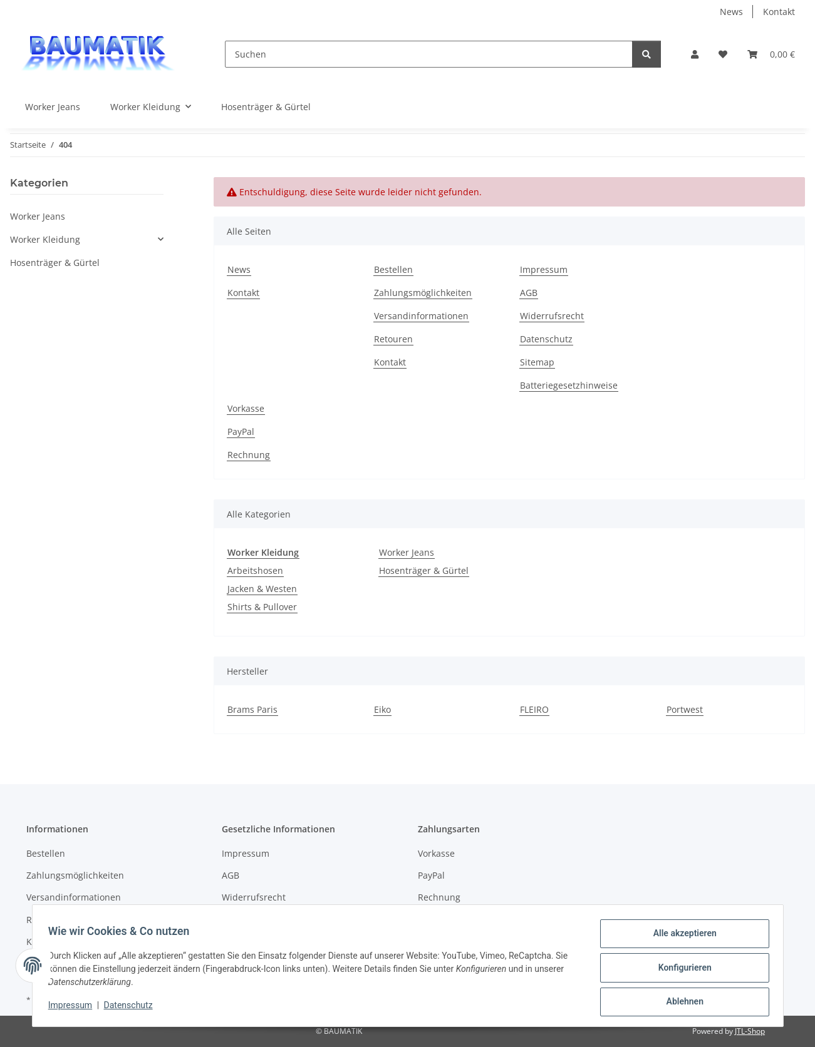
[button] (695, 54)
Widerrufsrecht (552, 316)
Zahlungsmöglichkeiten (423, 293)
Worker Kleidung (45, 239)
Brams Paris (252, 709)
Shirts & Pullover (262, 607)
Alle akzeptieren (680, 937)
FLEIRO (534, 709)
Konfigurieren (680, 970)
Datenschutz (132, 1008)
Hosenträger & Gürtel (424, 570)
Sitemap (537, 362)
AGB (528, 293)
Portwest (685, 709)
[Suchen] (429, 54)
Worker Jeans (406, 552)
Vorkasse (245, 408)
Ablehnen (680, 1003)
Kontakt (779, 12)
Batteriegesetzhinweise (569, 385)
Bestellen (393, 269)
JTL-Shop (750, 1031)
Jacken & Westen (262, 589)
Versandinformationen (421, 316)
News (731, 12)
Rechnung (248, 455)
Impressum (74, 1008)
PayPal (240, 431)
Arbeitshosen (255, 570)
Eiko (382, 709)
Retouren (393, 339)
